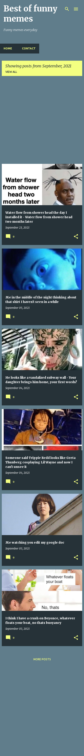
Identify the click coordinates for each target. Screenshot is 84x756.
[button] (76, 237)
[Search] (67, 9)
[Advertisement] (42, 122)
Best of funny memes (30, 14)
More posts (42, 659)
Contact (29, 48)
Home (8, 48)
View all (11, 71)
